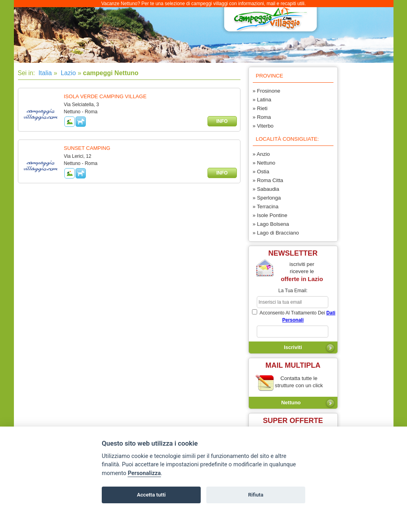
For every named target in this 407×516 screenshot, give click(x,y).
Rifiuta (255, 495)
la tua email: (292, 290)
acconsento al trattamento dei (293, 316)
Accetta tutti (151, 495)
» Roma (262, 117)
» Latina (262, 100)
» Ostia (261, 172)
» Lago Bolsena (271, 224)
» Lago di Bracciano (276, 233)
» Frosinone (267, 91)
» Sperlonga (267, 198)
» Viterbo (263, 126)
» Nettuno (264, 163)
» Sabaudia (266, 189)
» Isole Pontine (270, 215)
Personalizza (144, 473)
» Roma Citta (268, 180)
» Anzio (261, 154)
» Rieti (260, 108)
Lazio (67, 73)
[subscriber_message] (292, 332)
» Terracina (266, 207)
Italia (44, 73)
